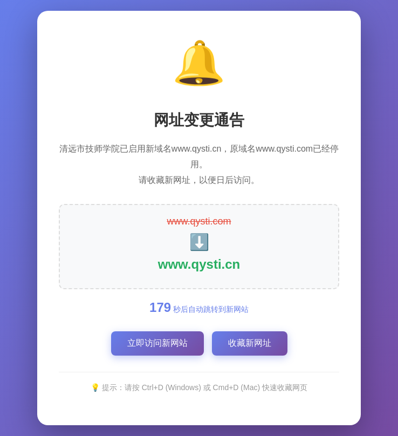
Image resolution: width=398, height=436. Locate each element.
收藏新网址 (249, 343)
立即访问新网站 (157, 343)
